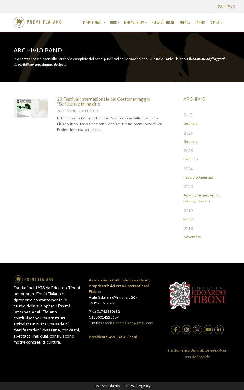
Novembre (192, 237)
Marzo (188, 219)
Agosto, (189, 195)
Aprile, (215, 195)
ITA (219, 6)
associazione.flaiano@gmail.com (127, 323)
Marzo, (189, 201)
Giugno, (202, 195)
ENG (231, 6)
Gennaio (190, 123)
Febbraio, (191, 177)
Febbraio (190, 159)
